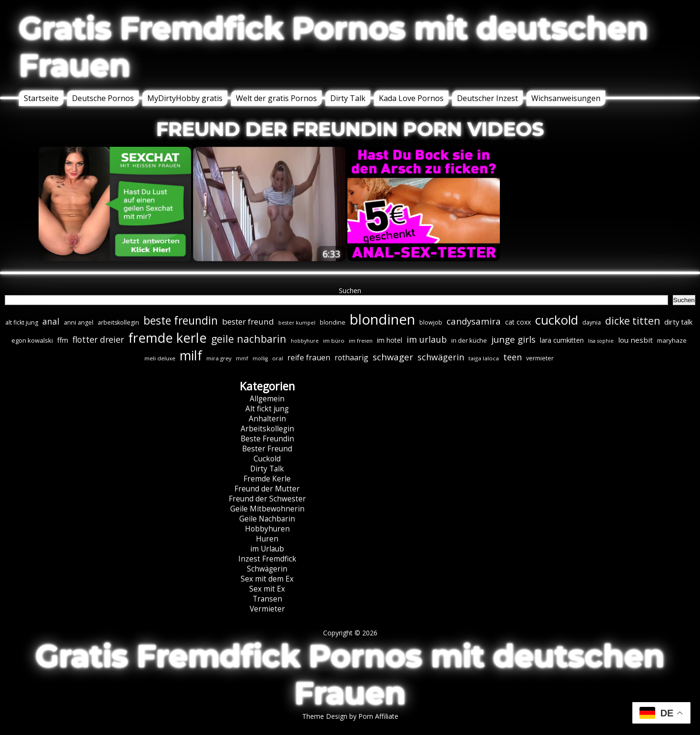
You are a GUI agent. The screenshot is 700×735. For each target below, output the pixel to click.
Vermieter (267, 609)
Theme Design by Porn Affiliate (350, 716)
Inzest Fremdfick (267, 559)
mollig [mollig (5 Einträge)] (260, 358)
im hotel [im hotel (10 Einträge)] (389, 340)
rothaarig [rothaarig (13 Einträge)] (351, 357)
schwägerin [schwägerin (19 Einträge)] (440, 357)
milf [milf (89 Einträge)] (191, 355)
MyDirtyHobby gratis (185, 98)
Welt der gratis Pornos (276, 98)
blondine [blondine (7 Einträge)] (332, 322)
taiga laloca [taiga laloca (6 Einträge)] (483, 358)
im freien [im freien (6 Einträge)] (361, 340)
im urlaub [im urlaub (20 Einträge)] (426, 339)
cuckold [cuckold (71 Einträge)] (556, 319)
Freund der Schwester (267, 499)
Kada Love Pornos (411, 98)
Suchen (350, 290)
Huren (267, 539)
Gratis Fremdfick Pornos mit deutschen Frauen (333, 47)
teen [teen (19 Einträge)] (512, 357)
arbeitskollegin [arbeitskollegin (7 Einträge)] (118, 322)
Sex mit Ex (267, 589)
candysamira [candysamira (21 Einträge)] (473, 321)
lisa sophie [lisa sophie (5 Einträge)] (601, 340)
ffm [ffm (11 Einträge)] (62, 340)
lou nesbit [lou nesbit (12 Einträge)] (635, 340)
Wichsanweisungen (565, 98)
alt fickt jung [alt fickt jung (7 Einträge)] (21, 322)
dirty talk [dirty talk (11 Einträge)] (678, 322)
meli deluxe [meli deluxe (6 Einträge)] (159, 358)
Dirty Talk (347, 98)
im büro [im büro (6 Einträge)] (334, 340)
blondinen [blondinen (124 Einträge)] (382, 319)
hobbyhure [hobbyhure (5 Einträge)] (305, 340)
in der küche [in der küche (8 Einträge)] (469, 340)
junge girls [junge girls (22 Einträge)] (513, 339)
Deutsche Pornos (103, 98)
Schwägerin (267, 569)
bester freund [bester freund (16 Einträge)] (248, 321)
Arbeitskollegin (267, 429)
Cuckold (267, 459)
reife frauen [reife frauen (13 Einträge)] (308, 357)
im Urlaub (267, 549)
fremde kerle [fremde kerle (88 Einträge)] (167, 338)
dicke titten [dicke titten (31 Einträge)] (632, 320)
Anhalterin (267, 419)
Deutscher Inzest (487, 98)
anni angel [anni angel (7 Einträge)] (78, 322)
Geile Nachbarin (267, 519)
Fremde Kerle (267, 479)
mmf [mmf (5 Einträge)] (242, 358)
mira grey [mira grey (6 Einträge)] (219, 358)
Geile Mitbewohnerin (267, 509)
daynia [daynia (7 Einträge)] (591, 322)
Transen (267, 599)
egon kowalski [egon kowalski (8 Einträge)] (32, 340)
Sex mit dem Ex (267, 579)
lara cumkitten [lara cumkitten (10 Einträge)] (562, 340)
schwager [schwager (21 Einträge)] (393, 357)
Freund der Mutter (267, 489)
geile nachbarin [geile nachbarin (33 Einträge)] (248, 339)
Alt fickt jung (267, 409)
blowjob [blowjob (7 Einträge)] (430, 322)
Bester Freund (267, 449)
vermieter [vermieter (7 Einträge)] (540, 358)
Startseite (41, 98)
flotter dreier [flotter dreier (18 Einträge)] (98, 339)
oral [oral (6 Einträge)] (277, 358)
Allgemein (267, 399)
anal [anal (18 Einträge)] (51, 321)
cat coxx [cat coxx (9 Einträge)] (518, 322)
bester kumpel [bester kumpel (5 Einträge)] (296, 322)
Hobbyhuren (267, 529)
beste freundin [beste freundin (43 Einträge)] (180, 320)
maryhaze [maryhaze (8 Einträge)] (672, 340)
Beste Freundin (267, 439)
